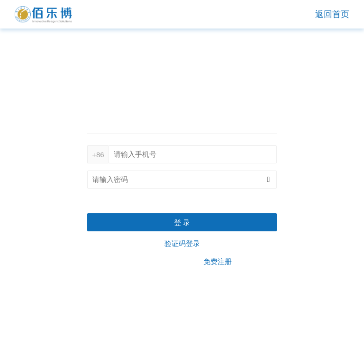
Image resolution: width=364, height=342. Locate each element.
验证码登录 (182, 243)
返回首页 (332, 14)
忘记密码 (262, 201)
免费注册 (217, 261)
